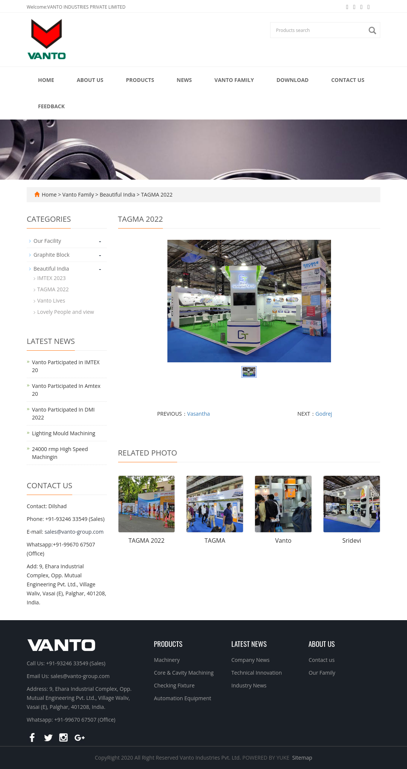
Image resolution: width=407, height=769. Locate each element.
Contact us (321, 659)
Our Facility (47, 240)
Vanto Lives (51, 300)
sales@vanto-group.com (73, 531)
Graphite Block (51, 254)
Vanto (283, 540)
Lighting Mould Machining (63, 433)
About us (321, 643)
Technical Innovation (256, 672)
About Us (90, 79)
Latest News (249, 643)
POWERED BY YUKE (266, 757)
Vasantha (198, 413)
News (184, 79)
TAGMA (215, 540)
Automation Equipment (182, 698)
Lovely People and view (65, 311)
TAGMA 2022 (156, 194)
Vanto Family (234, 79)
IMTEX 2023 (51, 278)
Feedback (51, 106)
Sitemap (302, 757)
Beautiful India (117, 194)
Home (46, 79)
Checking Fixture (174, 685)
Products (140, 79)
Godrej (324, 413)
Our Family (321, 672)
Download (292, 79)
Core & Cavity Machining (184, 672)
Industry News (249, 685)
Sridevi (351, 540)
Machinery (166, 659)
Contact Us (347, 79)
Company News (250, 659)
